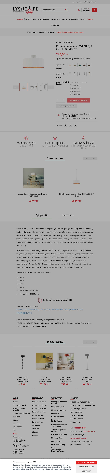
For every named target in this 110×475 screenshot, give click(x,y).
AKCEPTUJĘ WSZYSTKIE (86, 462)
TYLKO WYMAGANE (86, 467)
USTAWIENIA (86, 471)
